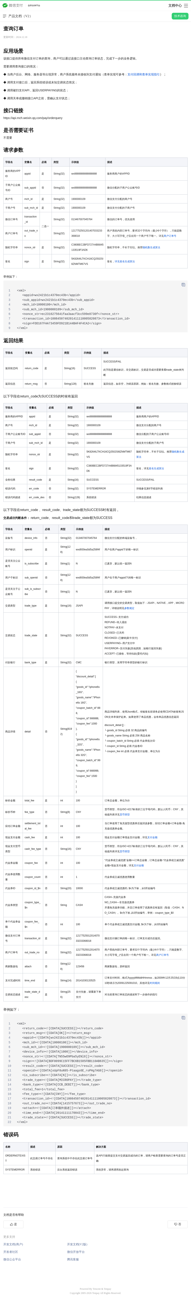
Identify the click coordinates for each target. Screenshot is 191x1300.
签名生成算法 (156, 468)
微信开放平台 (76, 1251)
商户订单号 (170, 235)
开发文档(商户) (13, 1244)
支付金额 (152, 837)
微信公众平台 (12, 1259)
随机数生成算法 (151, 247)
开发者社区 (10, 1251)
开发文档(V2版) (77, 1244)
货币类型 (125, 814)
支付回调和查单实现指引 (143, 74)
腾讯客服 (73, 1259)
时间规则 (155, 983)
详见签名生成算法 (125, 261)
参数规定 (129, 608)
